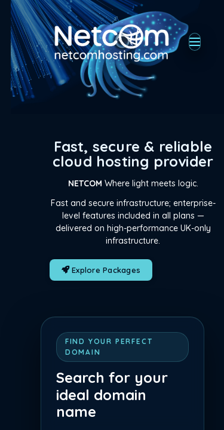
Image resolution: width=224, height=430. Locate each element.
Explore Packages (101, 270)
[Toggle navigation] (195, 42)
